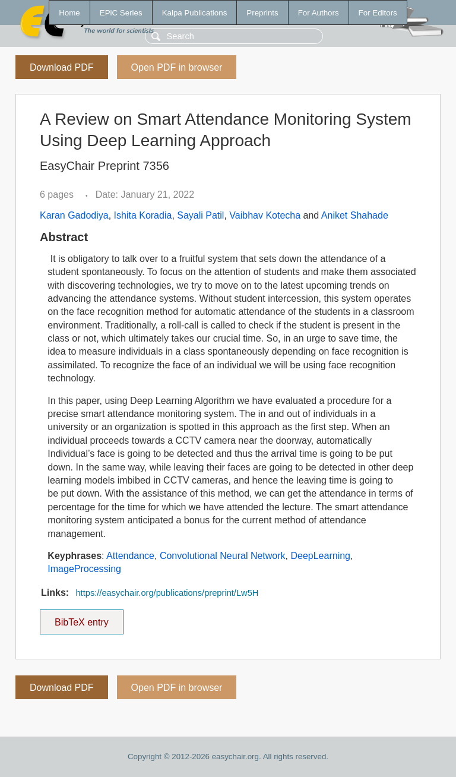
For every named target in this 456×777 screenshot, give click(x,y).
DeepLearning (320, 556)
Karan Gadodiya (74, 215)
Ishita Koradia (143, 215)
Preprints (262, 12)
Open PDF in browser (177, 67)
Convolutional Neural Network (223, 556)
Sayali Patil (200, 215)
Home (69, 12)
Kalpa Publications (194, 12)
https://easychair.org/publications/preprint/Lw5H (166, 593)
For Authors (318, 12)
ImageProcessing (84, 569)
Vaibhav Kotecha (264, 215)
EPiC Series (121, 12)
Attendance (130, 556)
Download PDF (62, 67)
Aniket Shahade (354, 215)
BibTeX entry (81, 618)
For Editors (378, 12)
